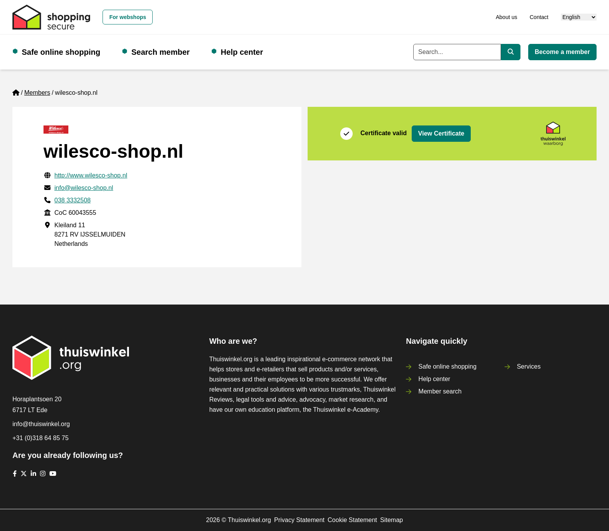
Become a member (562, 52)
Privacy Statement (299, 520)
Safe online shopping (61, 52)
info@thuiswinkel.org (41, 424)
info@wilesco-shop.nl (83, 188)
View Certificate (441, 133)
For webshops (127, 17)
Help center (242, 52)
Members (37, 92)
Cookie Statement (352, 520)
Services (529, 366)
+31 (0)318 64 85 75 (40, 438)
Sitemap (391, 520)
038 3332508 (72, 200)
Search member (160, 52)
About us (506, 17)
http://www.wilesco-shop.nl (90, 175)
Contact (539, 17)
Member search (439, 391)
